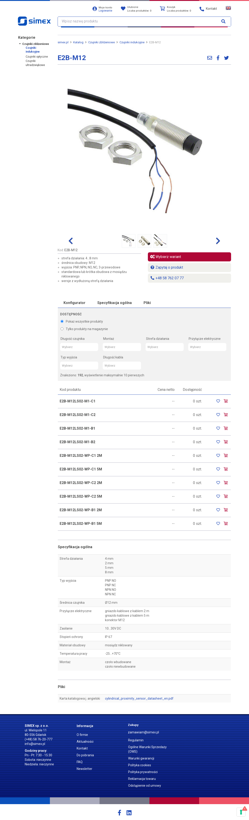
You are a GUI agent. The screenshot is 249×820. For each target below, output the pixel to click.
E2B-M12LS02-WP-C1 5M (81, 469)
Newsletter (84, 769)
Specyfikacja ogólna (114, 303)
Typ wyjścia (69, 357)
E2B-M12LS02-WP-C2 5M (81, 496)
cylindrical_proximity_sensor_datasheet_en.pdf (139, 698)
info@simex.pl (35, 744)
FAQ (80, 762)
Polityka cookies (139, 765)
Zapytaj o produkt (166, 267)
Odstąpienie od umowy (144, 785)
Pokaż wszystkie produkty (82, 321)
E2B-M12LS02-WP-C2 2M (81, 483)
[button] (71, 241)
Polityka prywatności (143, 772)
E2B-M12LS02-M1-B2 (77, 442)
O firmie (82, 735)
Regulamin (136, 740)
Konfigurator (74, 303)
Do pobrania (85, 755)
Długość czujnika (73, 338)
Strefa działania (157, 338)
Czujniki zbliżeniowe (35, 44)
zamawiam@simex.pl (143, 732)
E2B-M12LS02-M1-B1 (77, 428)
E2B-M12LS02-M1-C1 (77, 401)
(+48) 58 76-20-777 (38, 739)
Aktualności (85, 741)
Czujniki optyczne (37, 56)
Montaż (108, 338)
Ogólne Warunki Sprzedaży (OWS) (147, 749)
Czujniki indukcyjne (33, 49)
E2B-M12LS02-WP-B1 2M (81, 510)
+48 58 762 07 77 (167, 278)
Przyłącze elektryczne (205, 338)
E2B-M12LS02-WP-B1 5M (81, 523)
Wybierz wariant (165, 257)
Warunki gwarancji (141, 758)
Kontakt (82, 748)
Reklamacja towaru (142, 779)
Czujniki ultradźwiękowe (35, 62)
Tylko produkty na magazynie (84, 329)
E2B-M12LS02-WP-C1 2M (81, 455)
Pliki (147, 303)
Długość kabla (113, 357)
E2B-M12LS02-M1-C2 (77, 415)
